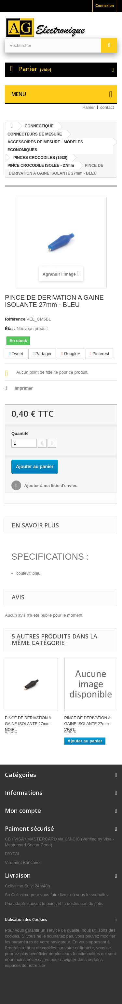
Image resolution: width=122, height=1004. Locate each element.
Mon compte (23, 810)
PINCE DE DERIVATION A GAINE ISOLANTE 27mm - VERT (87, 724)
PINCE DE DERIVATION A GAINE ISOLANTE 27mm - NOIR (28, 724)
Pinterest (99, 353)
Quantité (20, 433)
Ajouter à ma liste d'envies (50, 485)
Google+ (70, 353)
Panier (89, 107)
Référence (15, 319)
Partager (42, 353)
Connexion (104, 5)
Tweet (16, 353)
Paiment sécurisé (29, 828)
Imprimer (24, 388)
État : (10, 328)
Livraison (18, 875)
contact (107, 107)
